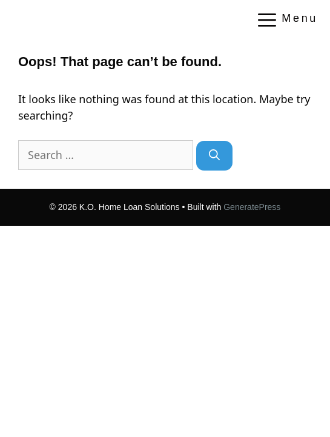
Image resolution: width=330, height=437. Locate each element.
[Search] (214, 156)
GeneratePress (251, 207)
